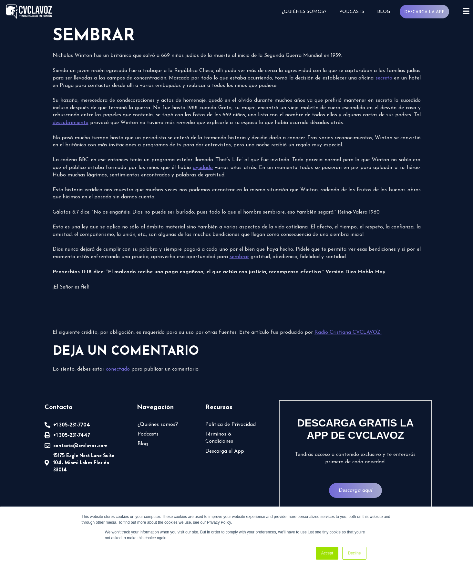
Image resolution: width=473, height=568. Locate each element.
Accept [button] (327, 553)
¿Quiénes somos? (304, 11)
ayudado (203, 167)
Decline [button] (354, 553)
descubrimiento (70, 122)
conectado (118, 369)
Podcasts (351, 11)
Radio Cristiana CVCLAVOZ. (348, 332)
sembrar (239, 256)
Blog (383, 11)
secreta (383, 78)
